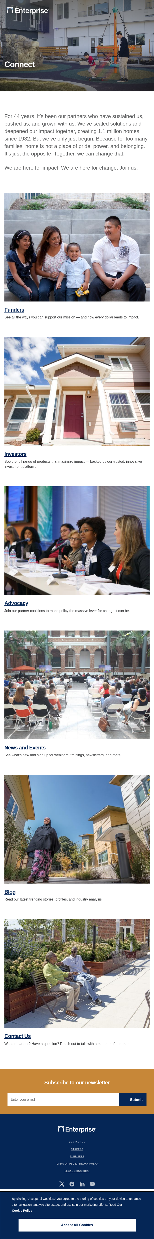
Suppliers (77, 1156)
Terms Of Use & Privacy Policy (77, 1163)
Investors (15, 454)
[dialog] (77, 1215)
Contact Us (17, 1036)
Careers (77, 1149)
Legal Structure (77, 1171)
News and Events (25, 748)
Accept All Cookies (77, 1225)
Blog (9, 892)
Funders (14, 310)
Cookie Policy (22, 1210)
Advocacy (16, 603)
